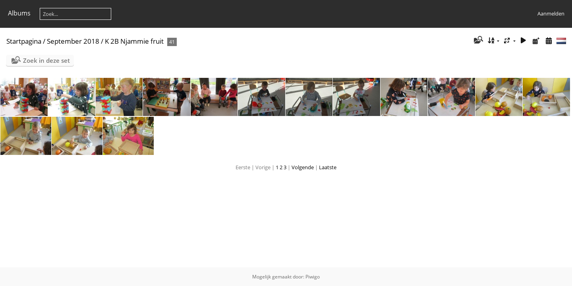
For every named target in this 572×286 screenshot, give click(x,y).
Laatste (327, 167)
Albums (19, 13)
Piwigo (312, 276)
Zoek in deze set (46, 60)
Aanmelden (550, 13)
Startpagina (23, 41)
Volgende (303, 167)
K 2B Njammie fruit (134, 41)
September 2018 (73, 41)
